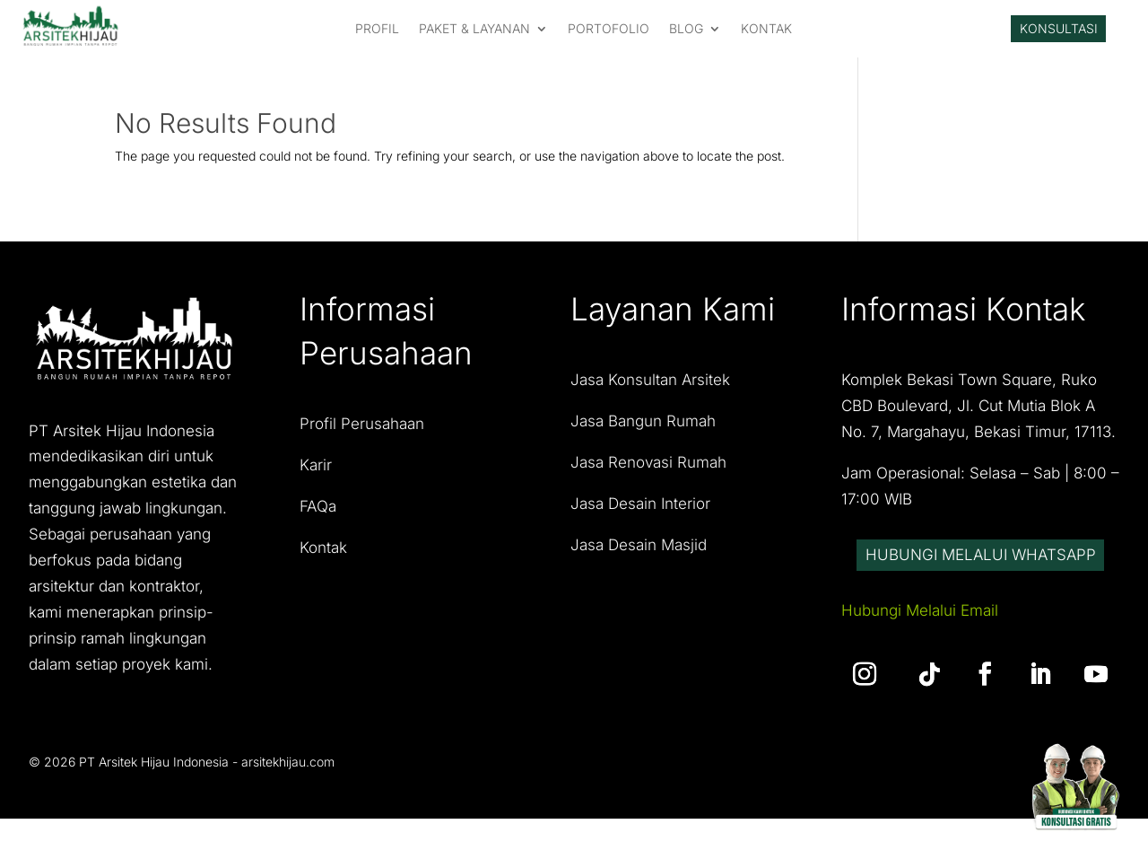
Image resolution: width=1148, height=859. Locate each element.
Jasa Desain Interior (640, 515)
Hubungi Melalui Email (919, 659)
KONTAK (766, 34)
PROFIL (377, 34)
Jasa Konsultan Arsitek (650, 391)
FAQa (318, 518)
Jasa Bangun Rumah (643, 433)
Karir (316, 477)
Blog (686, 34)
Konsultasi (1059, 34)
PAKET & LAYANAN (474, 34)
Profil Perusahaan (362, 435)
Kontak (323, 559)
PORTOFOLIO (608, 34)
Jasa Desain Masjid (638, 556)
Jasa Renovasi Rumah (648, 474)
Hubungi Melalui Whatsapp (980, 585)
